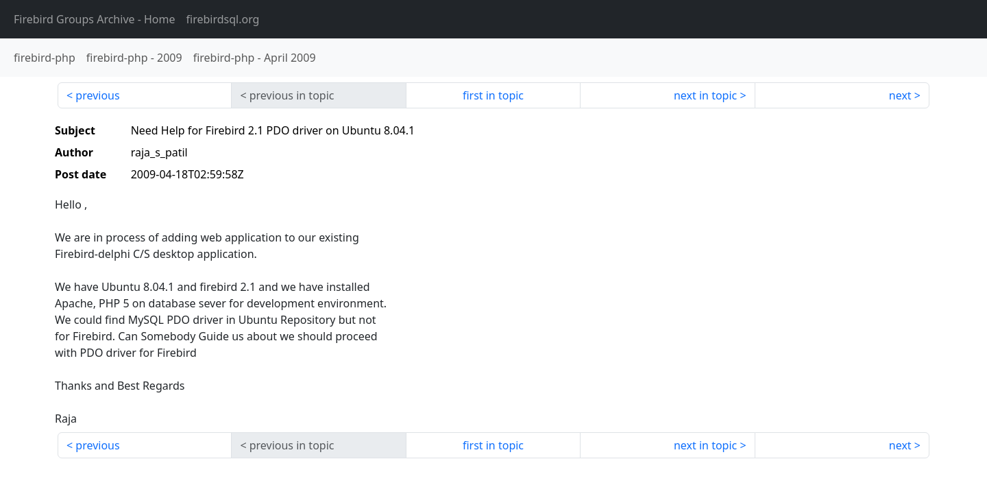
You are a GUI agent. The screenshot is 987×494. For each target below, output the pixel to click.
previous (97, 95)
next (900, 95)
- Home (94, 19)
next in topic (705, 95)
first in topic (493, 95)
